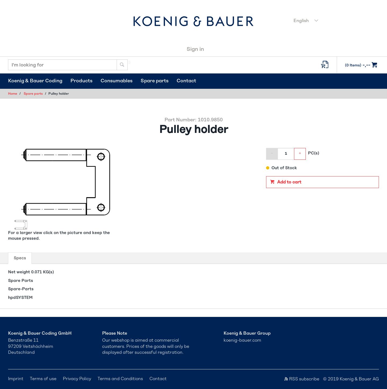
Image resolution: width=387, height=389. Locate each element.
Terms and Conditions (120, 379)
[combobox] (334, 21)
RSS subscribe (301, 379)
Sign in (195, 49)
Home (12, 93)
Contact (186, 81)
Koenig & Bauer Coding (35, 81)
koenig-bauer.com (242, 340)
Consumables (116, 81)
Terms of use (43, 379)
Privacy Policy (77, 379)
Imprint (15, 379)
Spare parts (155, 81)
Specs (21, 259)
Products (81, 81)
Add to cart (288, 182)
